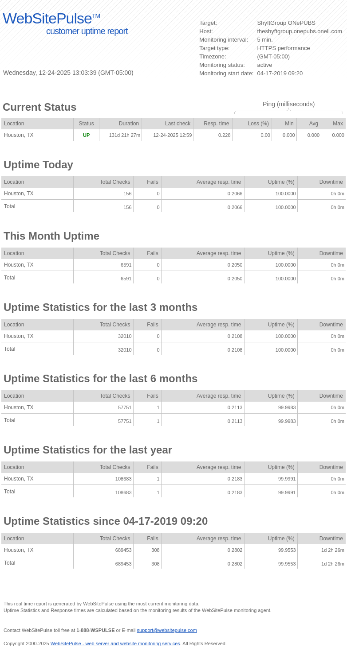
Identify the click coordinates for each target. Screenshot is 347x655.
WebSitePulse (51, 18)
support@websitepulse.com (167, 630)
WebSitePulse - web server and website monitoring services (115, 643)
